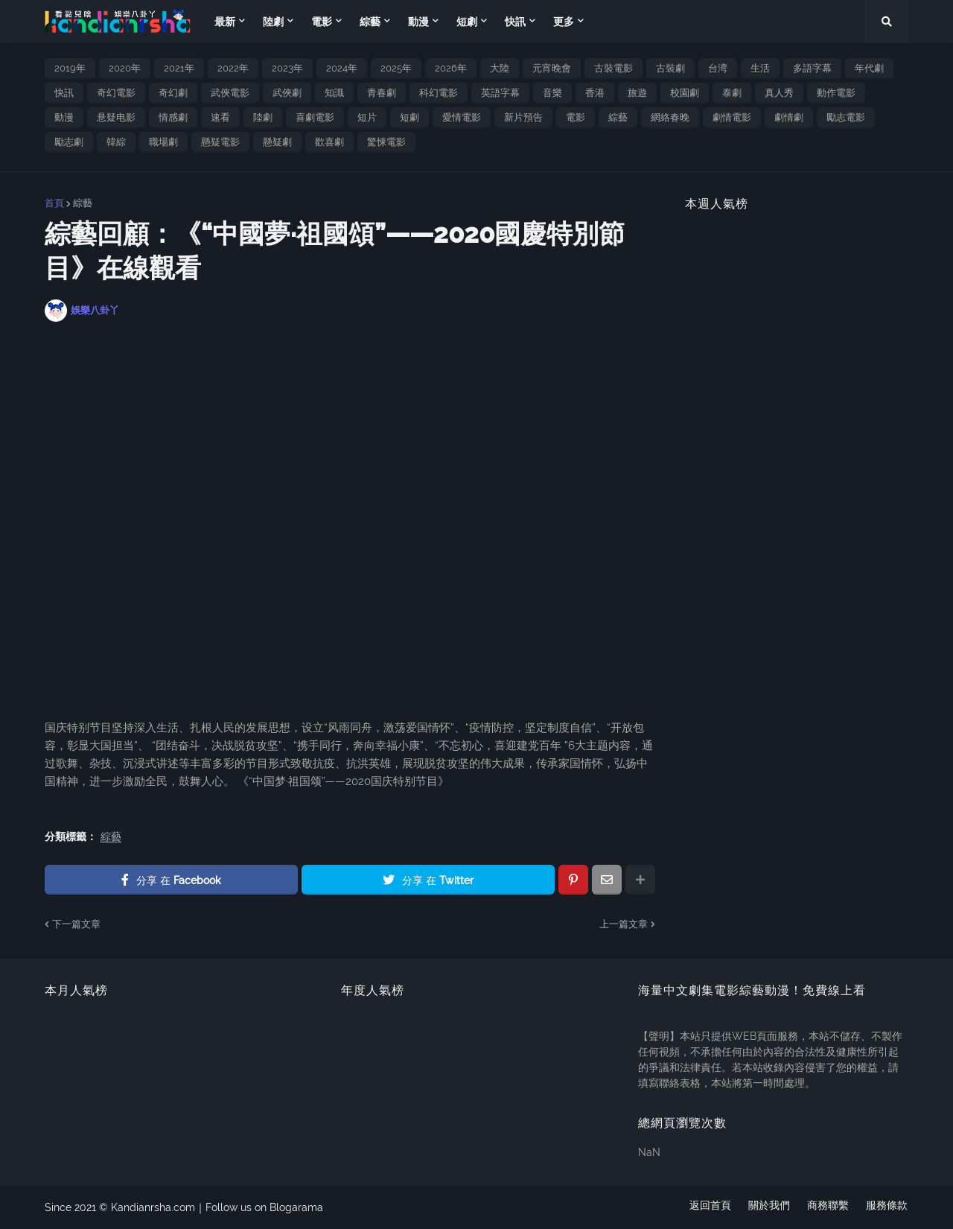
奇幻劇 (173, 92)
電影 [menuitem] (321, 22)
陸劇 (262, 117)
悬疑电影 (116, 117)
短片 (367, 117)
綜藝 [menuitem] (370, 22)
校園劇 (684, 92)
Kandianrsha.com (153, 1207)
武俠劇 (287, 92)
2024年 (341, 68)
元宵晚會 (551, 68)
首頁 (54, 203)
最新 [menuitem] (224, 22)
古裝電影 (613, 68)
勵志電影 (845, 117)
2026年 (451, 68)
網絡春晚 (670, 117)
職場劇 (163, 141)
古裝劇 (670, 68)
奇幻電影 (116, 92)
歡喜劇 (329, 141)
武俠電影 (230, 92)
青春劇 (381, 92)
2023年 (287, 68)
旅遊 (637, 92)
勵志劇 (68, 141)
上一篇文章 (623, 924)
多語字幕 (812, 68)
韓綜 (116, 141)
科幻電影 (438, 92)
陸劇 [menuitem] (273, 22)
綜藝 (618, 117)
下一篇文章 (76, 924)
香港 (595, 92)
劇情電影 (732, 117)
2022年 (233, 68)
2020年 (125, 68)
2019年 (70, 68)
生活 (760, 68)
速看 (220, 117)
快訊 (64, 92)
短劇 (409, 117)
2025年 (396, 68)
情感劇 (173, 117)
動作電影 (836, 92)
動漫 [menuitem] (418, 22)
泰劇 (732, 92)
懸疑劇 (277, 141)
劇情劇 (788, 117)
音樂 (552, 92)
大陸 (499, 68)
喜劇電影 (315, 117)
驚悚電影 (386, 141)
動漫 (64, 117)
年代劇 (869, 68)
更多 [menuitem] (563, 22)
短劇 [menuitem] (466, 22)
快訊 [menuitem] (515, 22)
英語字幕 (500, 92)
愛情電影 (461, 117)
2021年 (179, 68)
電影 (575, 117)
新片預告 (523, 117)
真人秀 (779, 92)
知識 (334, 92)
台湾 (717, 68)
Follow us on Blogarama (264, 1207)
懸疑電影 (220, 141)
